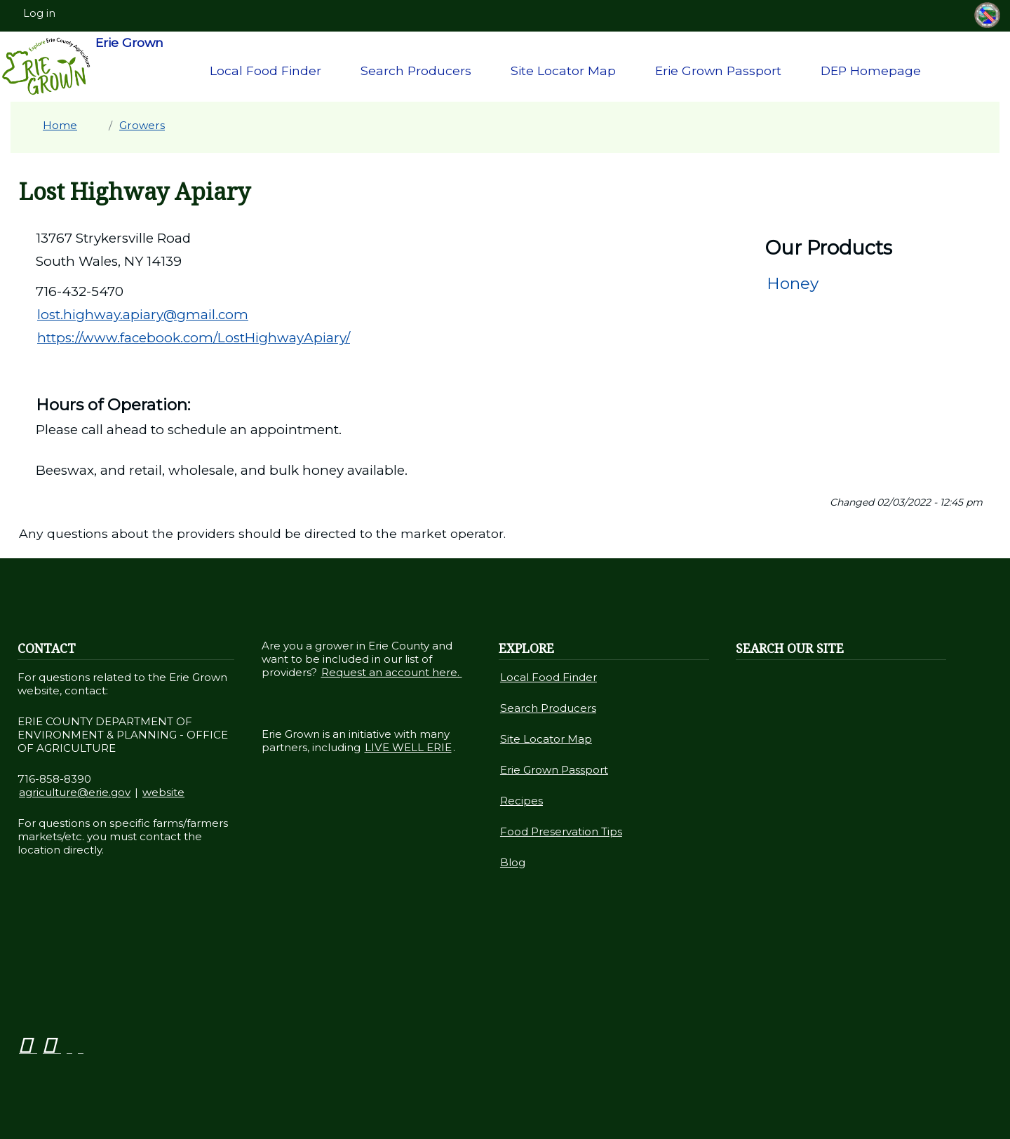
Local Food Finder (265, 70)
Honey (793, 283)
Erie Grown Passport (718, 70)
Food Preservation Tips (561, 831)
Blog (512, 862)
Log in (39, 13)
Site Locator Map (563, 70)
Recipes (521, 800)
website (163, 792)
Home (60, 125)
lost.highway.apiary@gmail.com (142, 314)
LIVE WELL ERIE (408, 747)
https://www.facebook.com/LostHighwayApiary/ (193, 338)
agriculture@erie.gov (74, 792)
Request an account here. (391, 672)
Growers (142, 125)
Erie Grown (82, 66)
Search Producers (416, 70)
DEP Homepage (871, 70)
